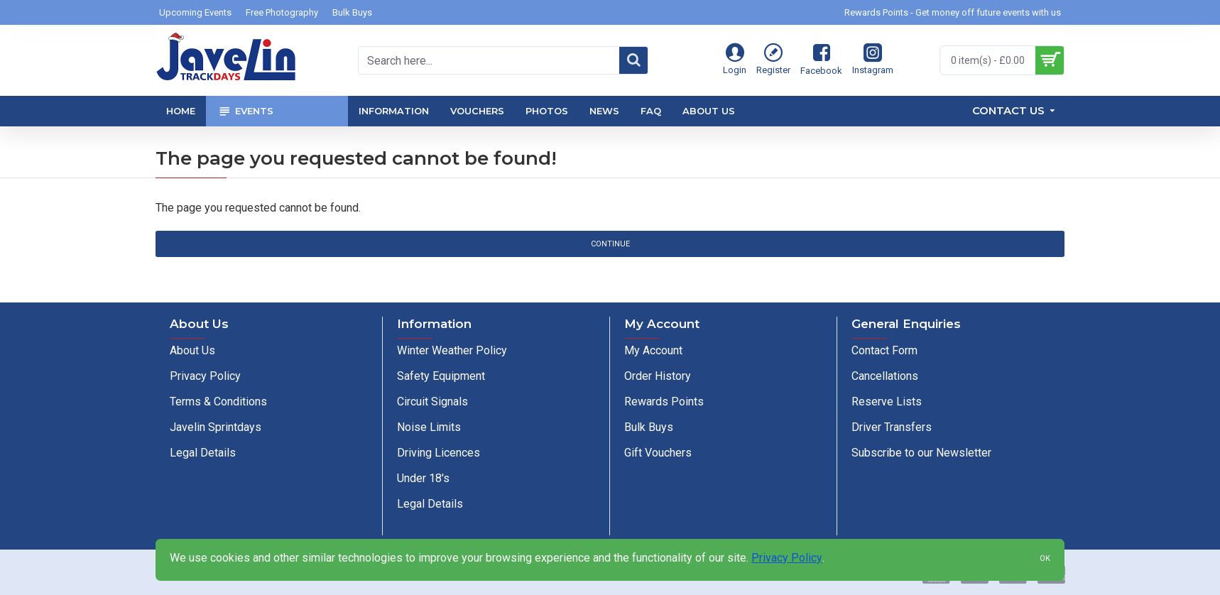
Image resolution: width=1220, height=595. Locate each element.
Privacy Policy (786, 557)
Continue (610, 244)
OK (1045, 558)
